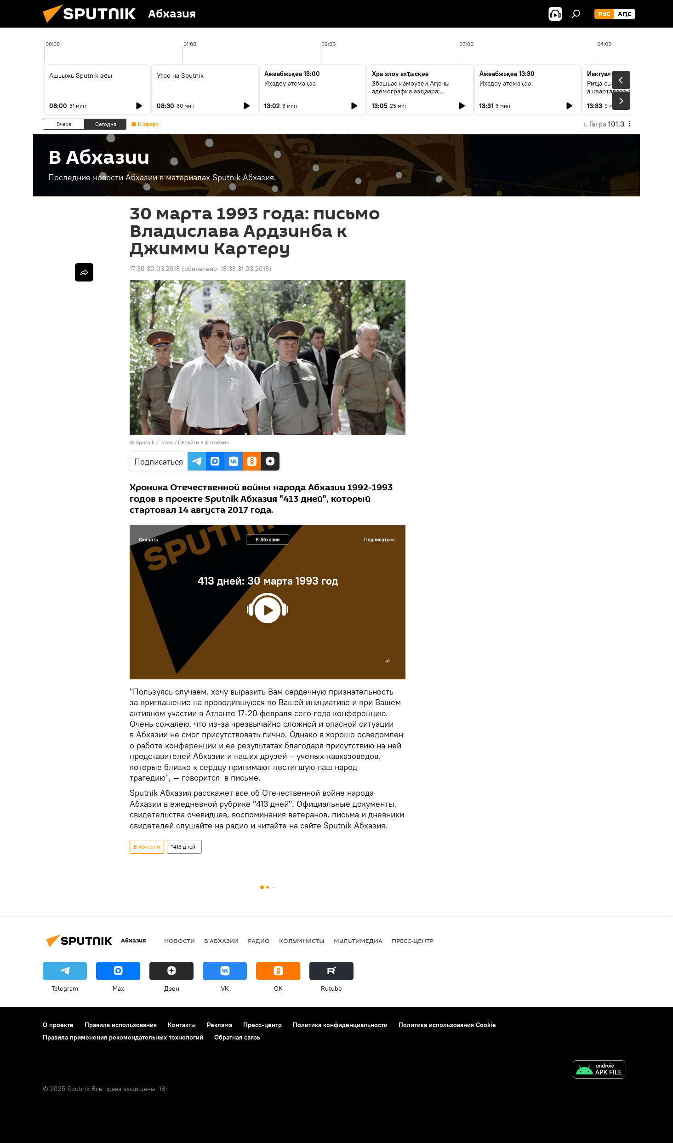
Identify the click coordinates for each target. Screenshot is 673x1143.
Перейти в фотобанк (203, 442)
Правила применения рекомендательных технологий (123, 1037)
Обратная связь (237, 1037)
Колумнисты (302, 940)
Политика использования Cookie (447, 1025)
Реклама (219, 1025)
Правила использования (121, 1025)
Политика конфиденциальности (340, 1025)
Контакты (182, 1025)
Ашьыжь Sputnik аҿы (80, 75)
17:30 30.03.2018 (155, 268)
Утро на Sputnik (180, 75)
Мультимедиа (358, 940)
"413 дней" (184, 846)
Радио (259, 940)
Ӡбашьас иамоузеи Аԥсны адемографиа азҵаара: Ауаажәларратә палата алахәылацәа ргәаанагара (411, 95)
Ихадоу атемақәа (290, 83)
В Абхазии (267, 539)
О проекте (58, 1025)
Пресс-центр (412, 940)
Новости (179, 940)
